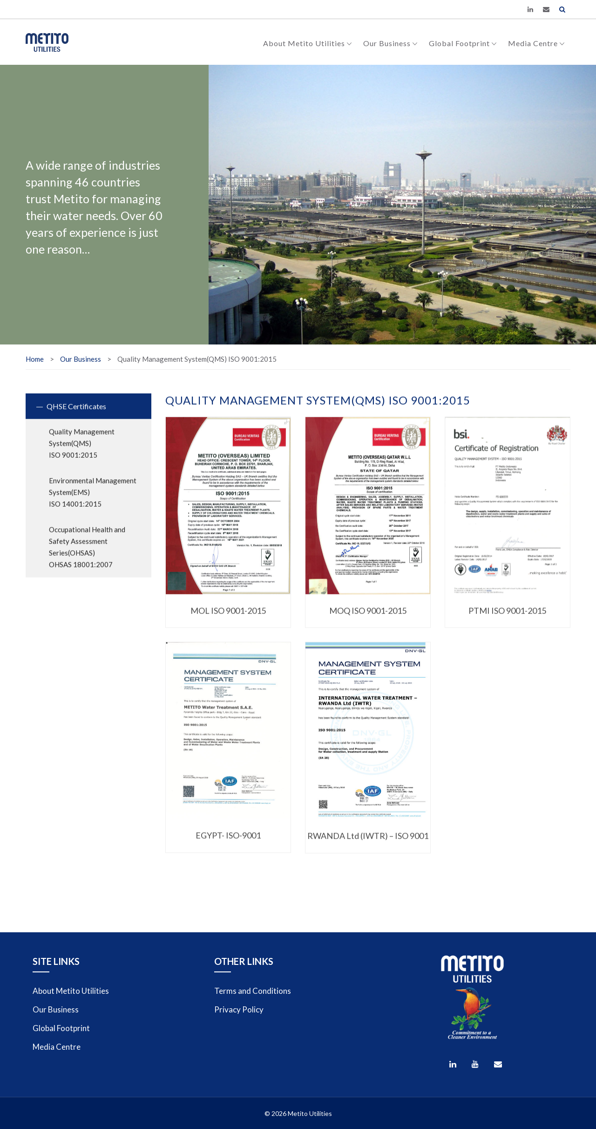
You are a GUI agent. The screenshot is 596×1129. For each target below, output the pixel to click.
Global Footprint (463, 43)
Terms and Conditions (252, 991)
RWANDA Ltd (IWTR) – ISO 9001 (367, 846)
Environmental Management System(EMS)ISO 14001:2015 (92, 501)
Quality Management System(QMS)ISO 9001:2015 (82, 452)
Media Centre (536, 43)
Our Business (390, 43)
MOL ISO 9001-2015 (228, 620)
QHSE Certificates (76, 415)
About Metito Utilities (307, 43)
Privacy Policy (239, 1009)
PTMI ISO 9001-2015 (507, 620)
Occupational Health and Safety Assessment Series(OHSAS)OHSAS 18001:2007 (87, 556)
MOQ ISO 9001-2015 (367, 620)
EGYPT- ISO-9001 (228, 845)
